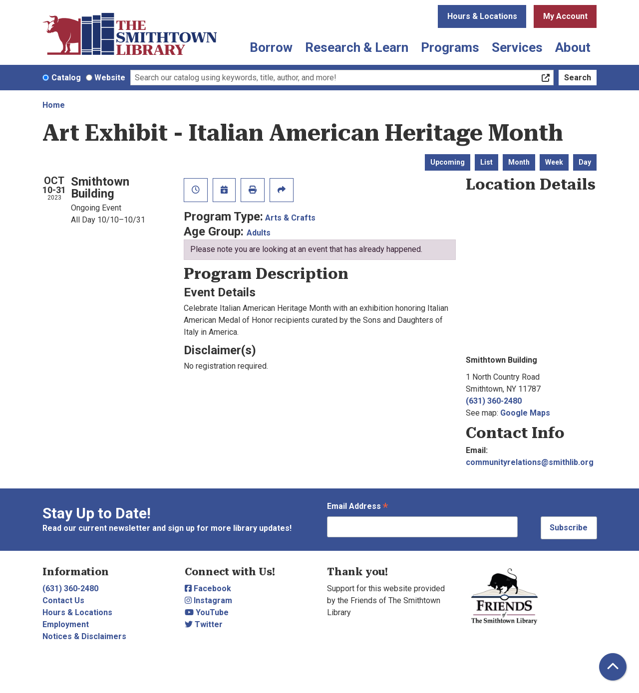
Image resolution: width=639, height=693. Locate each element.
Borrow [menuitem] (271, 47)
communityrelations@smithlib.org (530, 462)
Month (519, 162)
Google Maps (525, 413)
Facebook (208, 588)
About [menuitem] (573, 47)
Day (585, 162)
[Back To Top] (613, 667)
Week (554, 162)
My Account (565, 16)
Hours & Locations (482, 16)
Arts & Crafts (290, 218)
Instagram (208, 600)
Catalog (66, 77)
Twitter (204, 624)
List (486, 162)
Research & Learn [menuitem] (356, 47)
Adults (259, 232)
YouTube (207, 612)
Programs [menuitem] (450, 47)
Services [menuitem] (517, 47)
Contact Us (63, 600)
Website (109, 77)
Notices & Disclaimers (84, 636)
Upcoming (447, 162)
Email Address (357, 507)
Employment (65, 624)
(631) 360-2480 (494, 401)
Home (53, 105)
